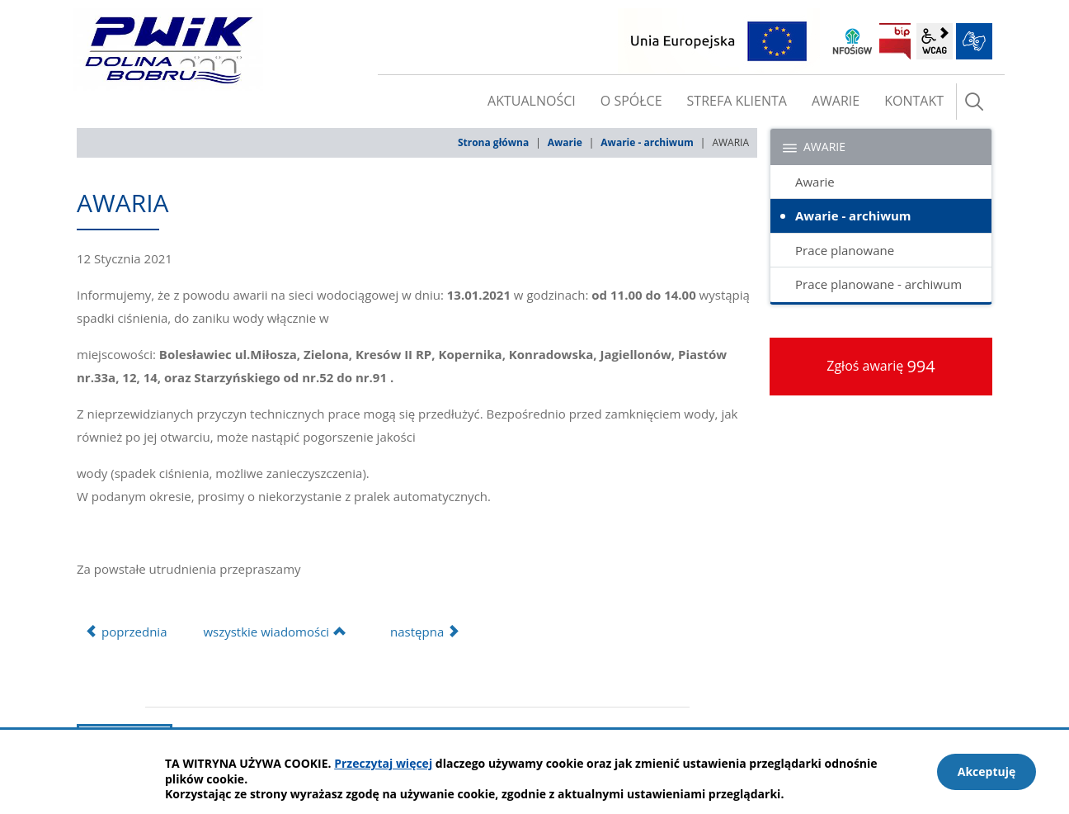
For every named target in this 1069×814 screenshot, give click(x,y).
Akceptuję (987, 771)
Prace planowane (844, 250)
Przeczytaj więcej (383, 763)
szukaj (974, 101)
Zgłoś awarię (880, 366)
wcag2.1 (934, 41)
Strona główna (493, 142)
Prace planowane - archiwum (878, 284)
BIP (895, 41)
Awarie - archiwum (646, 142)
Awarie (565, 142)
